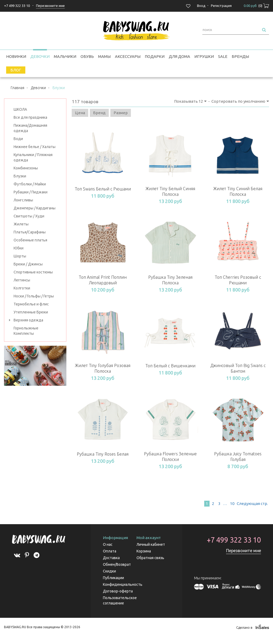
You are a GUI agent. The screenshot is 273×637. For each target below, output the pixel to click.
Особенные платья (30, 240)
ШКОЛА (20, 109)
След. (252, 503)
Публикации (113, 578)
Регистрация (221, 5)
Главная (17, 88)
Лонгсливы (23, 200)
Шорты (20, 256)
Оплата (109, 551)
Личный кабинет (150, 544)
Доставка (111, 558)
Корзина (143, 551)
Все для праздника (30, 117)
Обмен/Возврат (117, 564)
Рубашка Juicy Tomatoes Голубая (238, 456)
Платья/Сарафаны (30, 232)
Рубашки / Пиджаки (30, 192)
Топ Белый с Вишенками (170, 365)
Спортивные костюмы (33, 272)
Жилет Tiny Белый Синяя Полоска (170, 191)
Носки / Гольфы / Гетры (34, 296)
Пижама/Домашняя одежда (30, 128)
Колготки (22, 288)
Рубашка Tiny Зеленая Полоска (170, 280)
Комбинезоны (26, 168)
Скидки (109, 571)
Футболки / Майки (30, 184)
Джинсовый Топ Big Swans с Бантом (238, 368)
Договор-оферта (118, 591)
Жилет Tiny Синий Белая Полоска (237, 191)
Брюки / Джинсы (28, 264)
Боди (18, 139)
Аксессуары (127, 56)
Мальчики (65, 56)
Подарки (154, 56)
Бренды (240, 56)
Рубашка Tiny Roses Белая (103, 454)
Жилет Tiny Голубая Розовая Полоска (102, 368)
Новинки (16, 56)
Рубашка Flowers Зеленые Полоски (170, 456)
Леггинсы (22, 280)
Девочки (40, 56)
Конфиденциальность (122, 584)
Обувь (87, 56)
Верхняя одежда (28, 320)
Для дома (179, 56)
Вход (201, 5)
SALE (222, 56)
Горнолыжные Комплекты (26, 331)
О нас (108, 544)
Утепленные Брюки (31, 312)
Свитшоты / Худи (29, 216)
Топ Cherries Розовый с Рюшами (238, 280)
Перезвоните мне (243, 550)
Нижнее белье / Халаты (34, 147)
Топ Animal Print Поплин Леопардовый (103, 280)
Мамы (104, 56)
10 (232, 503)
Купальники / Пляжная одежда (33, 157)
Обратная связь (150, 558)
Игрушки (204, 56)
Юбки (18, 248)
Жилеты (21, 224)
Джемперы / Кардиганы (34, 208)
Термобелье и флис (31, 304)
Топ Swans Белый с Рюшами (103, 188)
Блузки (20, 176)
